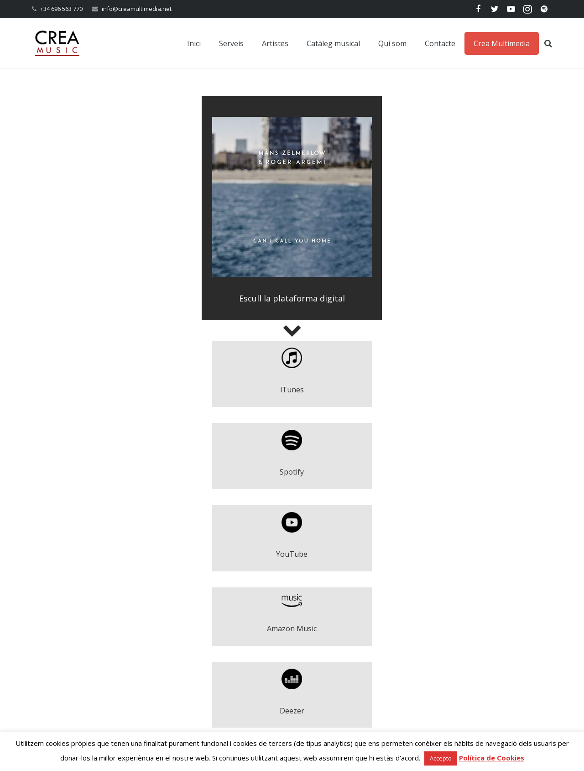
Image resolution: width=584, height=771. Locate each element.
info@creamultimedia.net (137, 9)
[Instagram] (527, 9)
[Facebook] (478, 9)
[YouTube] (511, 9)
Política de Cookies (491, 757)
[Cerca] (548, 43)
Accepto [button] (441, 758)
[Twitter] (494, 9)
